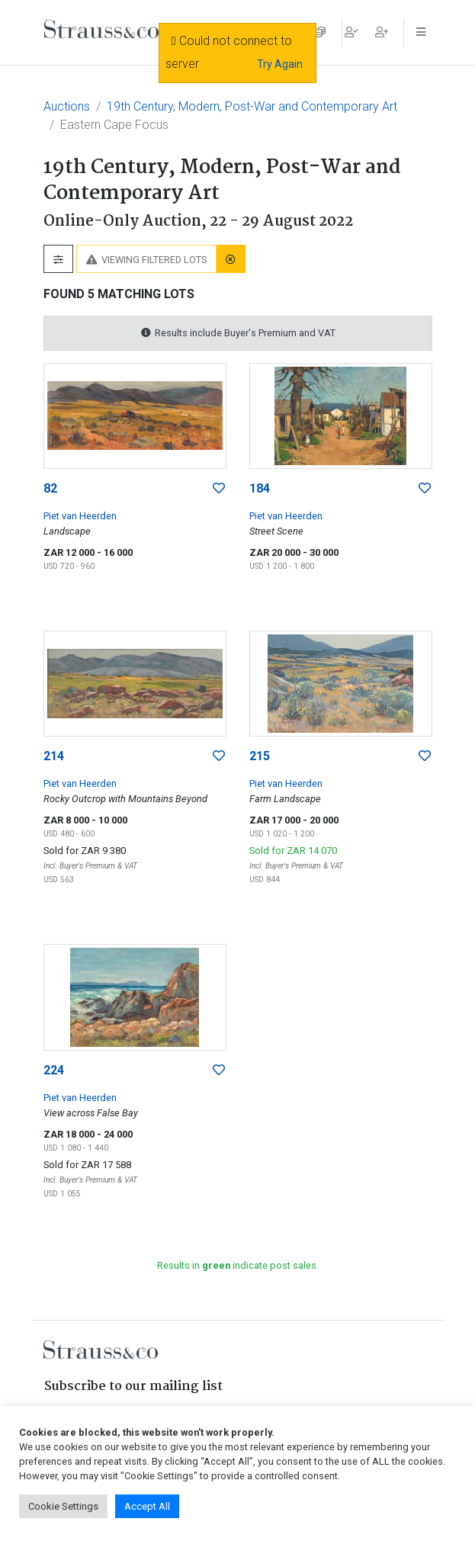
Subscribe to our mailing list (133, 1386)
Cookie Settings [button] (63, 1506)
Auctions (66, 106)
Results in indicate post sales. (238, 1265)
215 (259, 756)
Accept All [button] (147, 1506)
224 (53, 1070)
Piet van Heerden (80, 516)
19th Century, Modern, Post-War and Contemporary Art (252, 106)
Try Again (280, 64)
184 (259, 488)
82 (50, 488)
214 (53, 756)
